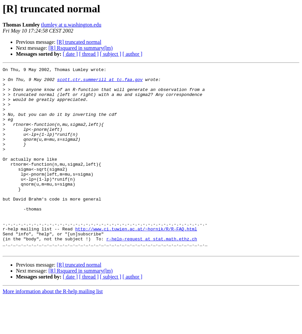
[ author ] (133, 54)
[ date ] (70, 54)
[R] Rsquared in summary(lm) (81, 48)
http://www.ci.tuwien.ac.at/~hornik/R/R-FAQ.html (136, 262)
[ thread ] (89, 54)
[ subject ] (110, 54)
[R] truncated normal (79, 42)
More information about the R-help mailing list (53, 328)
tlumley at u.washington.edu (71, 25)
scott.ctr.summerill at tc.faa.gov (100, 82)
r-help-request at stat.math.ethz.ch (151, 274)
